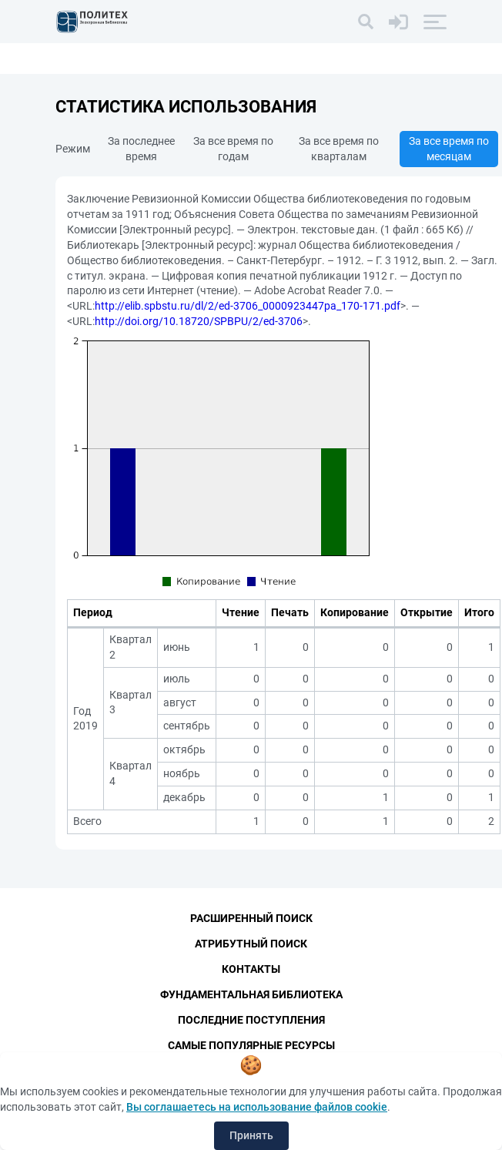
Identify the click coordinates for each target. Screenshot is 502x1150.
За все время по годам (233, 149)
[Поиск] (365, 21)
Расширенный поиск (251, 918)
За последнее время (141, 149)
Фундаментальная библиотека (251, 994)
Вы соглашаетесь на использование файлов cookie (256, 1107)
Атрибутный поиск (251, 943)
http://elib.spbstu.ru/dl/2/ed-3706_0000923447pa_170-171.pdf (247, 306)
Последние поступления (251, 1020)
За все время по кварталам (339, 149)
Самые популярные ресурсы (251, 1045)
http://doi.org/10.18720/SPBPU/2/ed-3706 (199, 321)
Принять (251, 1135)
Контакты (251, 969)
